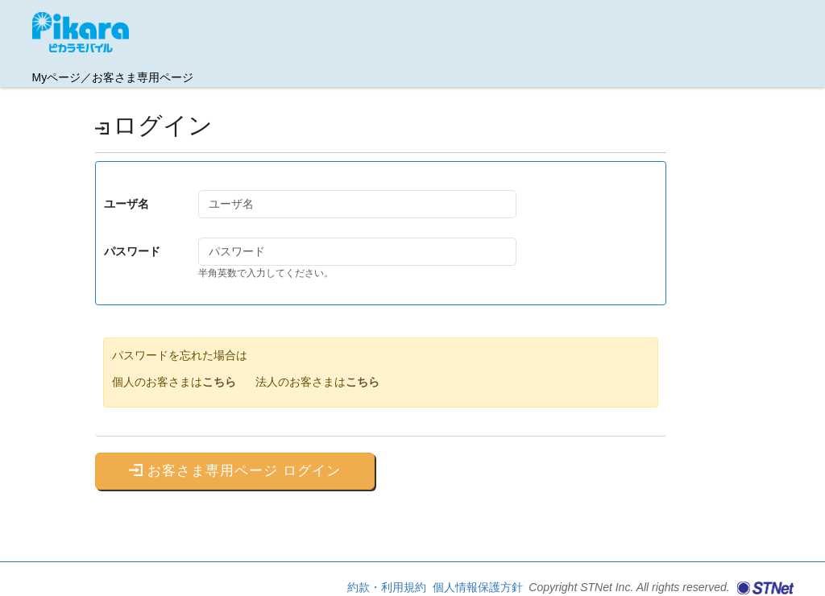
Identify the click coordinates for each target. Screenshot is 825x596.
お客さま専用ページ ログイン (235, 470)
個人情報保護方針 (479, 587)
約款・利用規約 (388, 587)
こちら (219, 381)
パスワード (132, 251)
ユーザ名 (126, 203)
